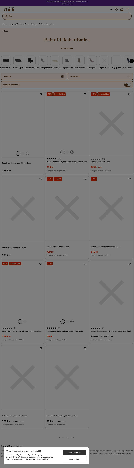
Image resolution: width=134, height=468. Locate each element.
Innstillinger (74, 459)
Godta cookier (74, 452)
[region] (46, 455)
